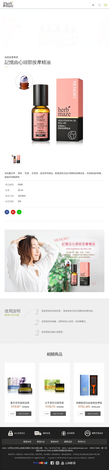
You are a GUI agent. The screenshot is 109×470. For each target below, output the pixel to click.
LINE (19, 212)
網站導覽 (39, 454)
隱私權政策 (56, 454)
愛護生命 (41, 442)
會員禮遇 (70, 433)
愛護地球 (55, 442)
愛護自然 (27, 442)
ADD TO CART (24, 414)
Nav (105, 5)
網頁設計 (84, 458)
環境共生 (82, 442)
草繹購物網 (12, 4)
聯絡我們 (11, 454)
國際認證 (68, 442)
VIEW (12, 414)
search (99, 5)
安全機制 (47, 454)
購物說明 (19, 454)
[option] (54, 110)
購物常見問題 (29, 454)
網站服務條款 (66, 454)
